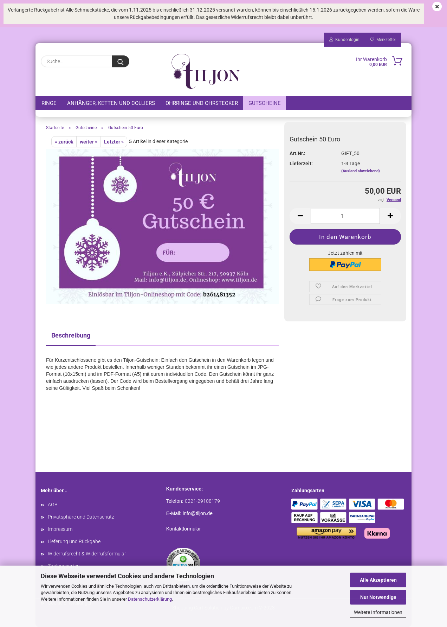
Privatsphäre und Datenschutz (81, 517)
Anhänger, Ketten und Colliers (111, 103)
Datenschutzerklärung (150, 599)
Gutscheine (264, 103)
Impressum (60, 529)
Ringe (49, 103)
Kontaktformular (183, 529)
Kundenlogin (344, 39)
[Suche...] (120, 61)
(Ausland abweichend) (360, 171)
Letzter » (114, 142)
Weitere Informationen (378, 612)
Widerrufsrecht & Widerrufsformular (87, 553)
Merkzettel (383, 39)
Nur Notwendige (378, 597)
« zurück (64, 142)
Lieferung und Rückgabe (74, 541)
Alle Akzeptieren (378, 580)
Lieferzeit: (301, 163)
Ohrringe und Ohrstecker (202, 103)
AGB (53, 504)
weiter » (88, 142)
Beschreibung (70, 335)
